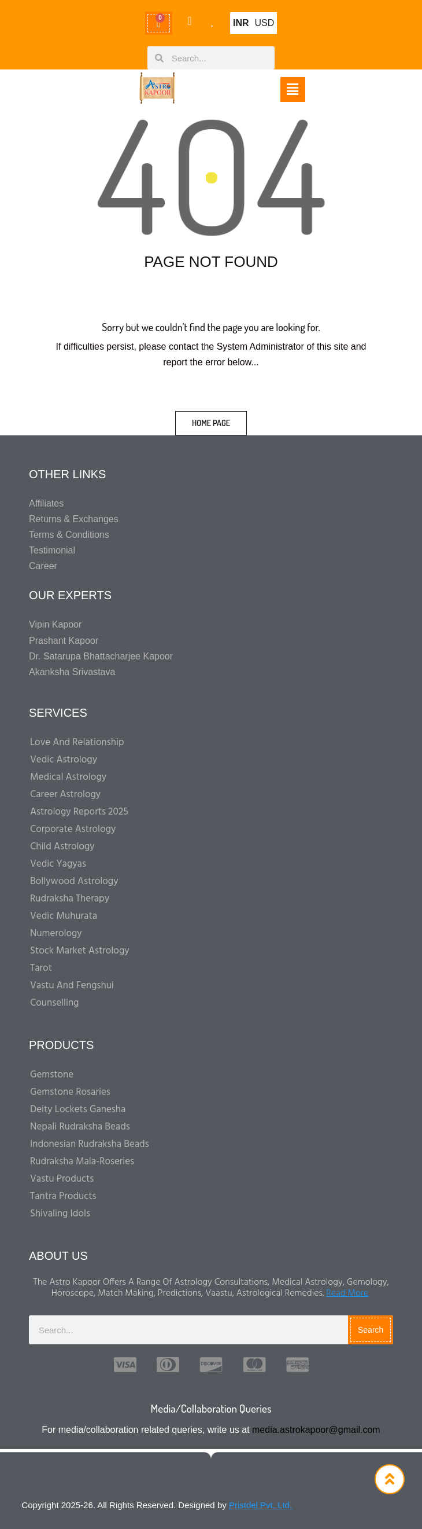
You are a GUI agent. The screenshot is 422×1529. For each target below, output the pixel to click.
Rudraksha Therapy (69, 899)
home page (211, 423)
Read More (347, 1293)
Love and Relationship (77, 742)
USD (265, 23)
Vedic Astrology (63, 760)
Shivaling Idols (60, 1214)
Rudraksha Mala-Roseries (82, 1161)
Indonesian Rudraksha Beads (89, 1144)
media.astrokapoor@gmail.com (316, 1430)
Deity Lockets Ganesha (77, 1109)
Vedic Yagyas (58, 864)
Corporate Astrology (73, 829)
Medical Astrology (68, 777)
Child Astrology (62, 847)
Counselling (54, 1003)
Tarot (41, 968)
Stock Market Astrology (79, 951)
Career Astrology (65, 794)
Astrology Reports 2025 (79, 812)
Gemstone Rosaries (70, 1092)
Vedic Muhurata (63, 916)
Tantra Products (63, 1196)
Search (370, 1329)
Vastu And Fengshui (72, 985)
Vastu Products (62, 1179)
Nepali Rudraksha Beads (80, 1127)
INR (241, 23)
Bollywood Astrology (74, 881)
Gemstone (51, 1075)
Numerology (56, 933)
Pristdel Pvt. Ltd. (260, 1505)
